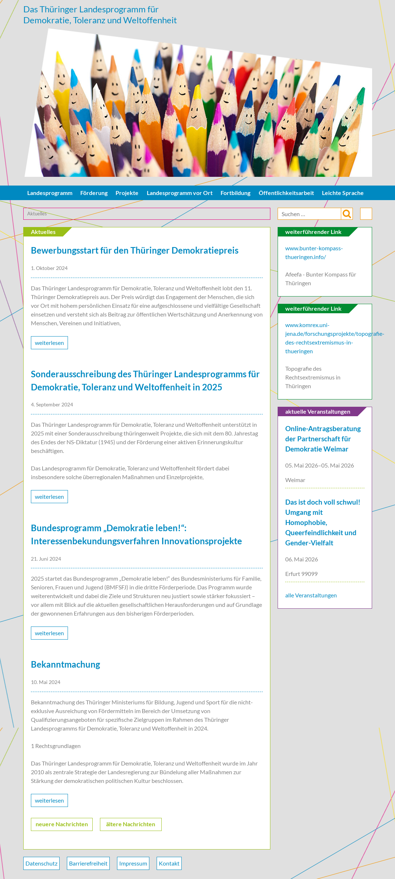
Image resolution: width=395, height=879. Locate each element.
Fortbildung (235, 194)
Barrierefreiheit (88, 865)
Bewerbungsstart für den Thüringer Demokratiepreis (134, 252)
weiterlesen (49, 344)
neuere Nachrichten (62, 825)
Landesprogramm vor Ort (180, 194)
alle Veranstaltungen (311, 597)
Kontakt (169, 865)
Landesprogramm (49, 194)
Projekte (127, 194)
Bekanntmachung (65, 666)
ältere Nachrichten (130, 825)
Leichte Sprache (343, 194)
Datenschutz (41, 865)
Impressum (133, 865)
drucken (366, 216)
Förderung (94, 194)
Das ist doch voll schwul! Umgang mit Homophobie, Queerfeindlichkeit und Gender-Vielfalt (322, 524)
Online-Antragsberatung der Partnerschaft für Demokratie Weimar (323, 441)
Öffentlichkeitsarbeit (286, 194)
